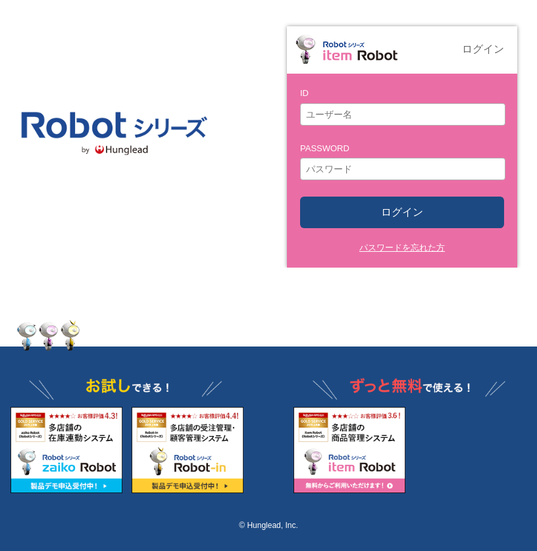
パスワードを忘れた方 (402, 247)
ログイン (402, 212)
